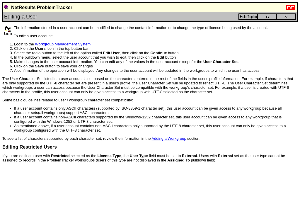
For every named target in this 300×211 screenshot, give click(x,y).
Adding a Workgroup (168, 138)
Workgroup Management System (63, 44)
